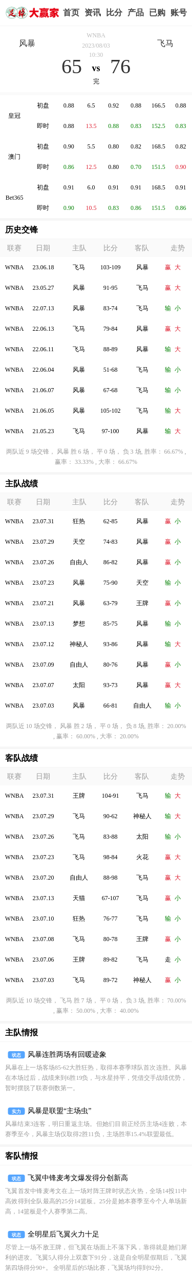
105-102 (110, 410)
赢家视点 (92, 12)
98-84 (110, 857)
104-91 (110, 795)
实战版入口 (135, 12)
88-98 (110, 877)
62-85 (110, 521)
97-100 (110, 431)
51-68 (110, 369)
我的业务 (157, 12)
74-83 (110, 541)
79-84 (110, 328)
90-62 (110, 816)
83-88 (110, 836)
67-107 (110, 898)
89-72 (110, 980)
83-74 (110, 308)
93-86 (110, 644)
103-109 (110, 267)
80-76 (110, 664)
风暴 (27, 43)
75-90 (110, 582)
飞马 (165, 43)
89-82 (110, 959)
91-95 (110, 287)
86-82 (110, 562)
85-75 (110, 623)
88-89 (110, 349)
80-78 (110, 939)
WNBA (96, 35)
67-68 (110, 390)
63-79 (110, 603)
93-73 (110, 685)
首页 (71, 12)
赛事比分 (114, 12)
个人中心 (178, 12)
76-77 (110, 918)
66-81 (110, 705)
